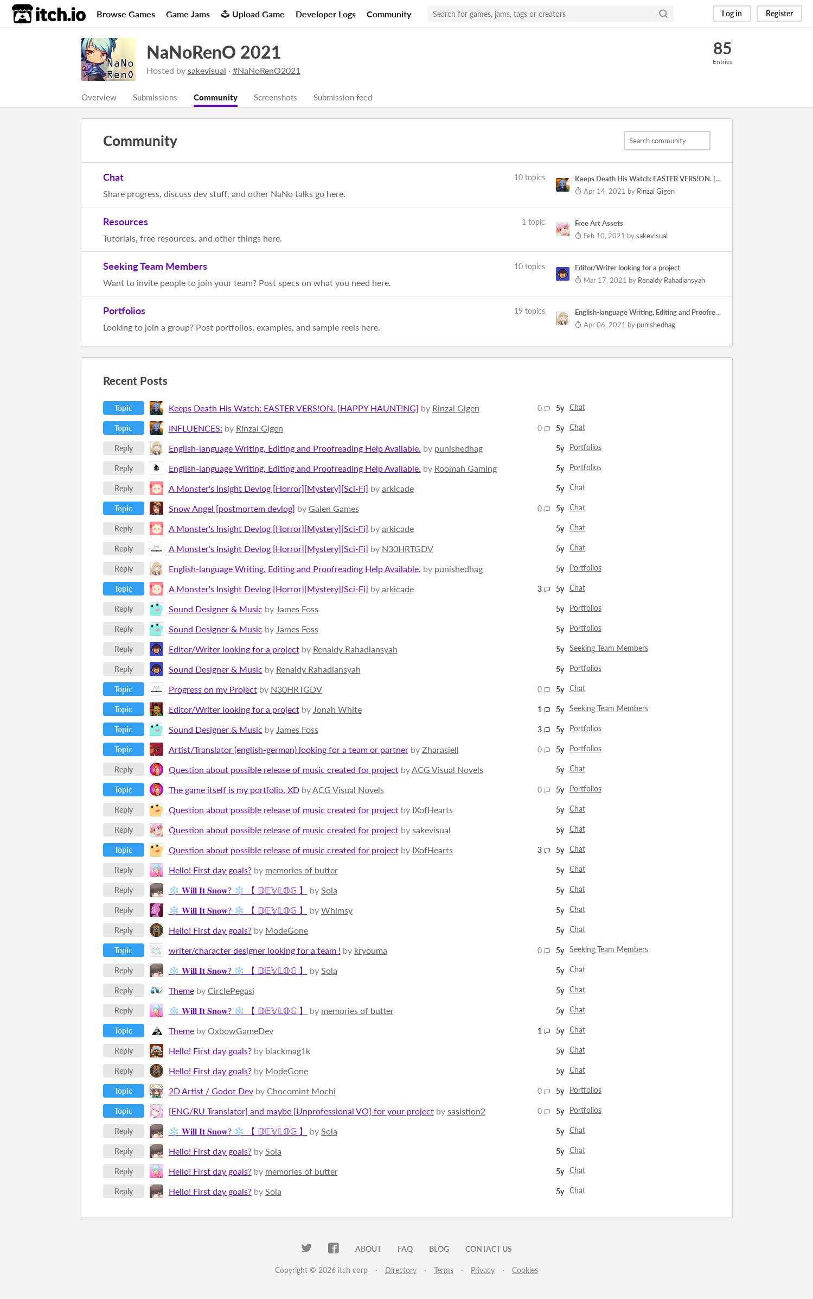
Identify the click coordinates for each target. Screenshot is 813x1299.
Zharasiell (440, 750)
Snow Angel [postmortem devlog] (232, 509)
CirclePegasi (231, 991)
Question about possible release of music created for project (284, 770)
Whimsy (337, 910)
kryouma (370, 951)
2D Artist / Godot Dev (211, 1091)
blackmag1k (287, 1051)
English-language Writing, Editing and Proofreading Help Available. (295, 448)
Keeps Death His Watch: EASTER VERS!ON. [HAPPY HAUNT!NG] (294, 408)
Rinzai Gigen (455, 408)
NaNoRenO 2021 (213, 51)
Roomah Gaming (465, 469)
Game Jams (188, 14)
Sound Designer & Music (216, 609)
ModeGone (286, 931)
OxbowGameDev (240, 1031)
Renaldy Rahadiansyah (355, 649)
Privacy (483, 1270)
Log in (732, 13)
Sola (329, 890)
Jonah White (337, 710)
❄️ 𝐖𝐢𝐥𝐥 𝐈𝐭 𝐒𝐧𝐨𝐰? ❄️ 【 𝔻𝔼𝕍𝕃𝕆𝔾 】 (238, 890)
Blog (439, 1249)
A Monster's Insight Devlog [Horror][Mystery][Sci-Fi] (268, 489)
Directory (401, 1270)
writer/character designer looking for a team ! (255, 951)
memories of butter (301, 870)
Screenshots (283, 97)
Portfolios (124, 311)
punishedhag (458, 448)
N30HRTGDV (407, 549)
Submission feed (354, 97)
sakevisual (207, 70)
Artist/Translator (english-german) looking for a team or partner (288, 750)
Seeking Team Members (155, 267)
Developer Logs (326, 14)
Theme (181, 991)
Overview (99, 97)
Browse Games (126, 14)
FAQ (405, 1249)
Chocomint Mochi (301, 1091)
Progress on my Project (213, 690)
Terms (443, 1270)
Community (389, 14)
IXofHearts (432, 810)
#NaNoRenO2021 (266, 70)
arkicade (398, 489)
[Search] (663, 13)
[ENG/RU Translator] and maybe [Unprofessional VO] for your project (301, 1111)
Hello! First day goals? (210, 870)
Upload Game (253, 14)
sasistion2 (466, 1111)
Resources (125, 222)
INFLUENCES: (195, 428)
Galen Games (334, 509)
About (368, 1249)
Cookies (525, 1270)
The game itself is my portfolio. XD (234, 790)
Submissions (158, 97)
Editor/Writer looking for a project (234, 649)
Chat (113, 177)
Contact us (488, 1249)
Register (779, 13)
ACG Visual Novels (447, 770)
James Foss (297, 609)
